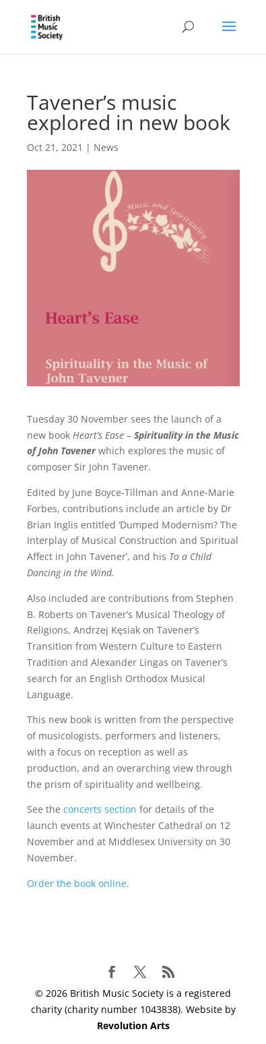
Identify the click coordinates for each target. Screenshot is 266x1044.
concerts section (100, 809)
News (106, 147)
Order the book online (77, 883)
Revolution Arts (133, 1025)
